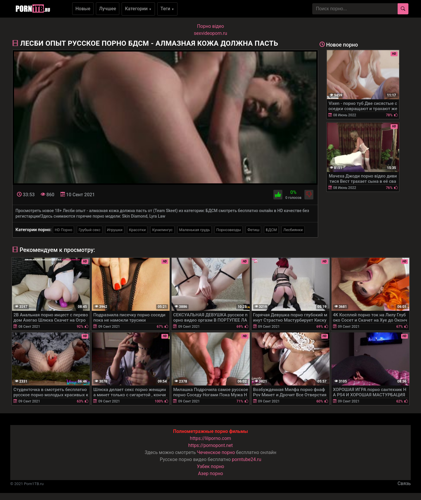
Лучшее (107, 8)
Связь (404, 483)
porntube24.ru (246, 459)
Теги (167, 8)
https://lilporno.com (210, 438)
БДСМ (271, 230)
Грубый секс (90, 230)
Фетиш (253, 230)
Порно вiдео (210, 26)
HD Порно (63, 230)
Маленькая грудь (194, 230)
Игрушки (114, 230)
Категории (138, 8)
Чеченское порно (216, 452)
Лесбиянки (293, 230)
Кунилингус (162, 230)
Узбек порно (210, 466)
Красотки (137, 230)
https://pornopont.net (210, 445)
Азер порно (210, 473)
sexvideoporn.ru (210, 33)
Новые (82, 8)
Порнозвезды (228, 230)
